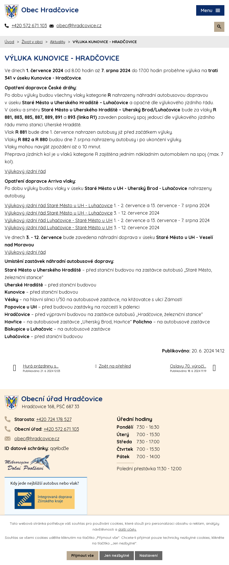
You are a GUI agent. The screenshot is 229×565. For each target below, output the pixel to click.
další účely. (127, 529)
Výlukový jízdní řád (25, 171)
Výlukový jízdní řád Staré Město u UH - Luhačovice (59, 205)
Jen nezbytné (116, 555)
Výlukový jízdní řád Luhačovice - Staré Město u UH (59, 220)
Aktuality (57, 41)
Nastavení (149, 555)
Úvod (9, 41)
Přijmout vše (82, 555)
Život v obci (32, 41)
